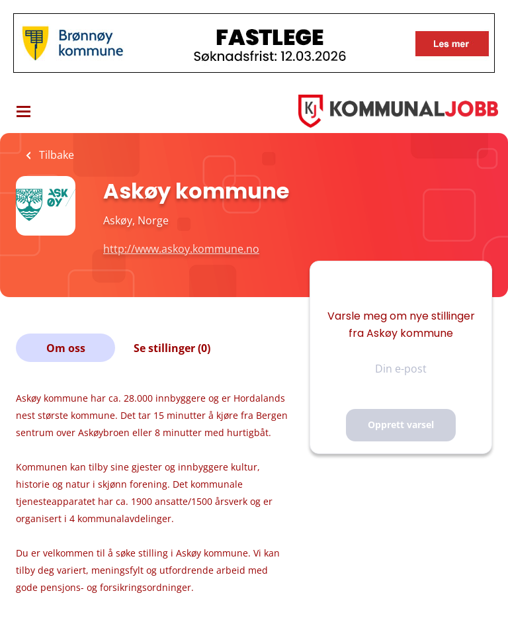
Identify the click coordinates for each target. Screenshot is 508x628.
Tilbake (55, 155)
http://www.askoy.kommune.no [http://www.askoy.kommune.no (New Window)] (181, 249)
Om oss (65, 348)
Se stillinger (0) (172, 348)
